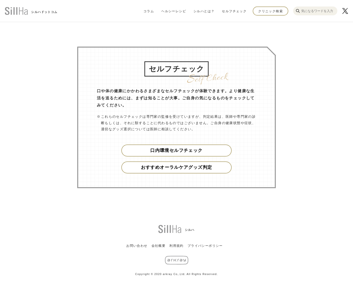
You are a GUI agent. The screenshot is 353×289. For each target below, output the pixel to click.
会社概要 (158, 246)
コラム (148, 11)
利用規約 (176, 246)
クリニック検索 (270, 11)
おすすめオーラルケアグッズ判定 (176, 167)
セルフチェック (234, 11)
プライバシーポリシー (205, 246)
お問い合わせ (136, 246)
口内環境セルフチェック (176, 150)
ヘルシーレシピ (173, 11)
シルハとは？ (203, 11)
